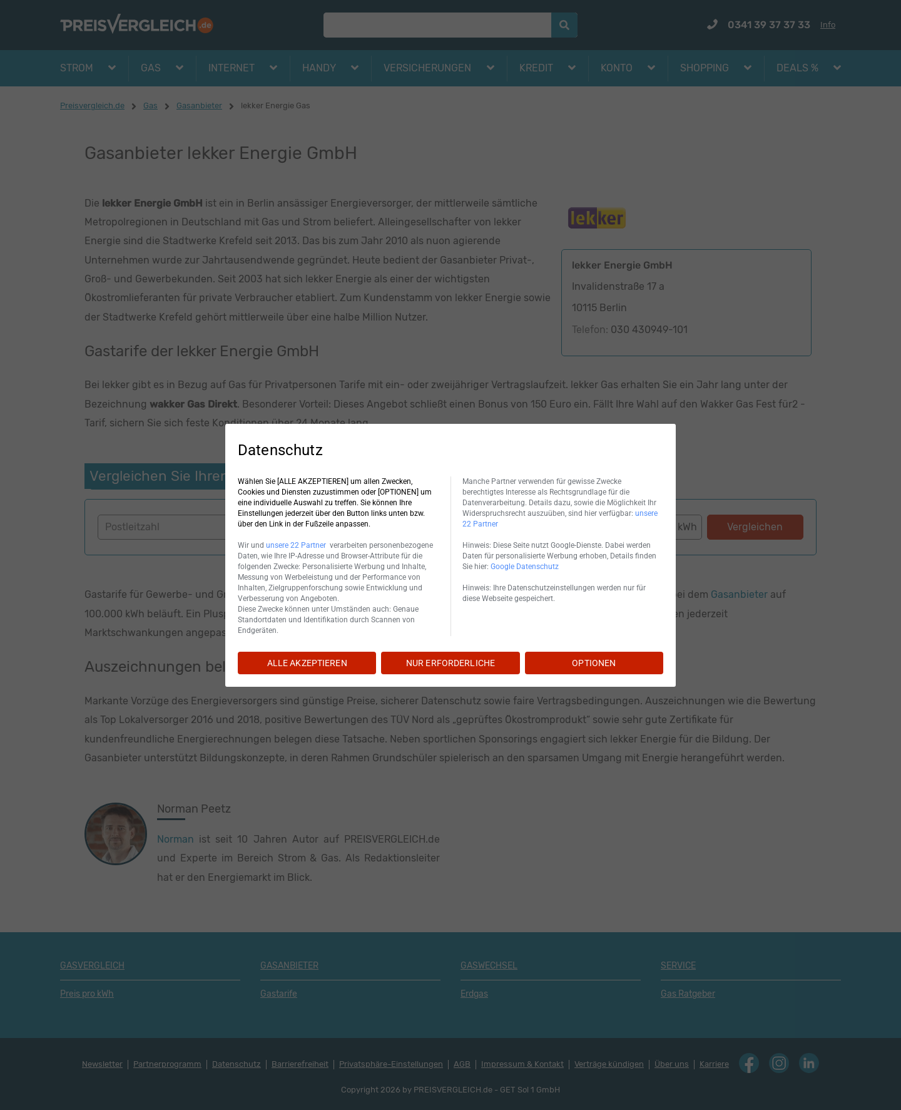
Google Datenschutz (525, 566)
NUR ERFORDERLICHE (450, 663)
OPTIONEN (594, 663)
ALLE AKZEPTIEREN (307, 663)
